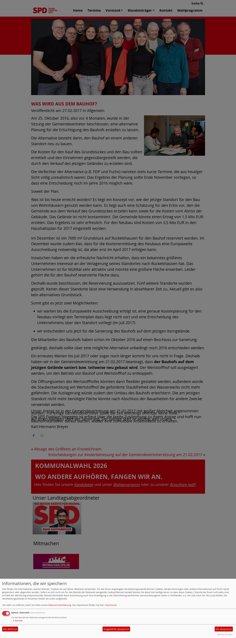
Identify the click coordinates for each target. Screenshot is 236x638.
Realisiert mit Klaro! (225, 634)
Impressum (111, 605)
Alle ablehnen (10, 629)
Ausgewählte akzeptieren (116, 629)
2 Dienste (17, 620)
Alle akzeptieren (223, 629)
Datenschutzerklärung (59, 605)
